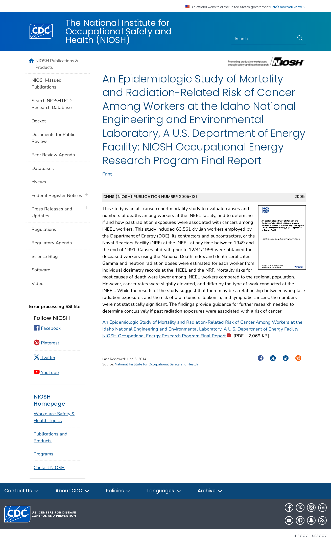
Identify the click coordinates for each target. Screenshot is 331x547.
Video (37, 283)
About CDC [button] (72, 490)
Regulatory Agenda (52, 243)
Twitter (44, 358)
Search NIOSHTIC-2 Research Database (52, 104)
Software (41, 270)
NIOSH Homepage (49, 400)
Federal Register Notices (57, 195)
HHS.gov (300, 535)
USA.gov (319, 535)
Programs (43, 454)
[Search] (263, 38)
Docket (39, 121)
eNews (39, 182)
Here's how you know (288, 7)
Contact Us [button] (21, 490)
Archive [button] (210, 490)
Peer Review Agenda (53, 155)
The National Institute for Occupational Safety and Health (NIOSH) (118, 31)
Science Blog (45, 256)
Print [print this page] (107, 174)
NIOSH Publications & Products (56, 64)
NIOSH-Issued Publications (47, 83)
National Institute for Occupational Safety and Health (156, 364)
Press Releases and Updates (52, 212)
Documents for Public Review (53, 138)
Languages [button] (164, 490)
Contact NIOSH (49, 468)
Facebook (47, 328)
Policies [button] (118, 490)
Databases (43, 168)
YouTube (46, 372)
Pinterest (46, 343)
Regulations (44, 229)
